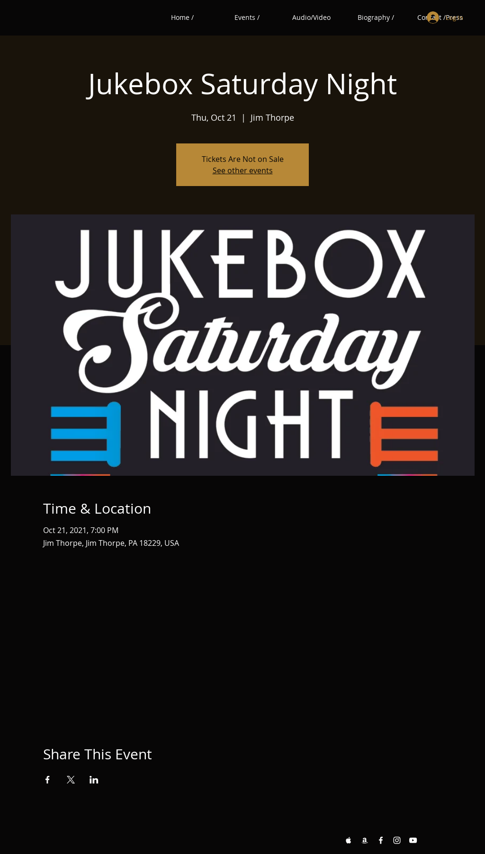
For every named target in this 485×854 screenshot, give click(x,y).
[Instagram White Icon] (397, 840)
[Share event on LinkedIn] (94, 779)
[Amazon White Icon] (364, 840)
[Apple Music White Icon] (348, 840)
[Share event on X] (70, 779)
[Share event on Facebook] (47, 779)
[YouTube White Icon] (413, 840)
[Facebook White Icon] (381, 840)
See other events (243, 170)
